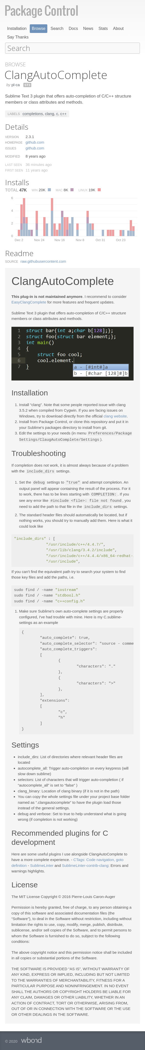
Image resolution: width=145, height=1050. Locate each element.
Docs (73, 28)
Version (12, 137)
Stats (103, 28)
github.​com (34, 142)
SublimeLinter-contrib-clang (85, 863)
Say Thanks (17, 37)
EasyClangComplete (28, 302)
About (118, 28)
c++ (63, 113)
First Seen (14, 170)
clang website (115, 416)
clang (49, 113)
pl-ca (15, 84)
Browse (38, 28)
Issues (10, 148)
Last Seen (13, 164)
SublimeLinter (41, 863)
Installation (17, 28)
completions (32, 113)
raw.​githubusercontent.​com (43, 261)
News (88, 28)
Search (57, 28)
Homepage (13, 142)
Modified (12, 156)
